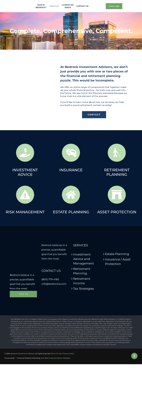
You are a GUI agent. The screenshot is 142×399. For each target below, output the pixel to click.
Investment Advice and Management (83, 259)
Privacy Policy (68, 353)
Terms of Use (56, 353)
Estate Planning (117, 254)
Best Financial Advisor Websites (57, 358)
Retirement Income (81, 281)
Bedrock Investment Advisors (23, 353)
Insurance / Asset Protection (118, 262)
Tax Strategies (83, 288)
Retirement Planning (81, 271)
